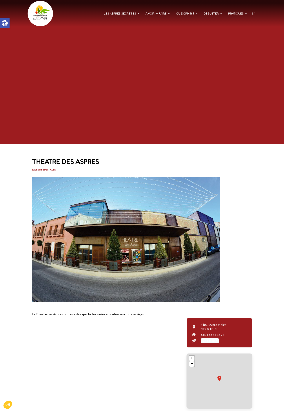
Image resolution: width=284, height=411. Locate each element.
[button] (5, 23)
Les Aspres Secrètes (120, 13)
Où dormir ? (185, 13)
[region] (219, 381)
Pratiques (236, 13)
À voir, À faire (156, 13)
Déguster (211, 13)
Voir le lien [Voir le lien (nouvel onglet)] (210, 341)
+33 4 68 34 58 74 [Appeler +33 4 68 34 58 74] (212, 335)
